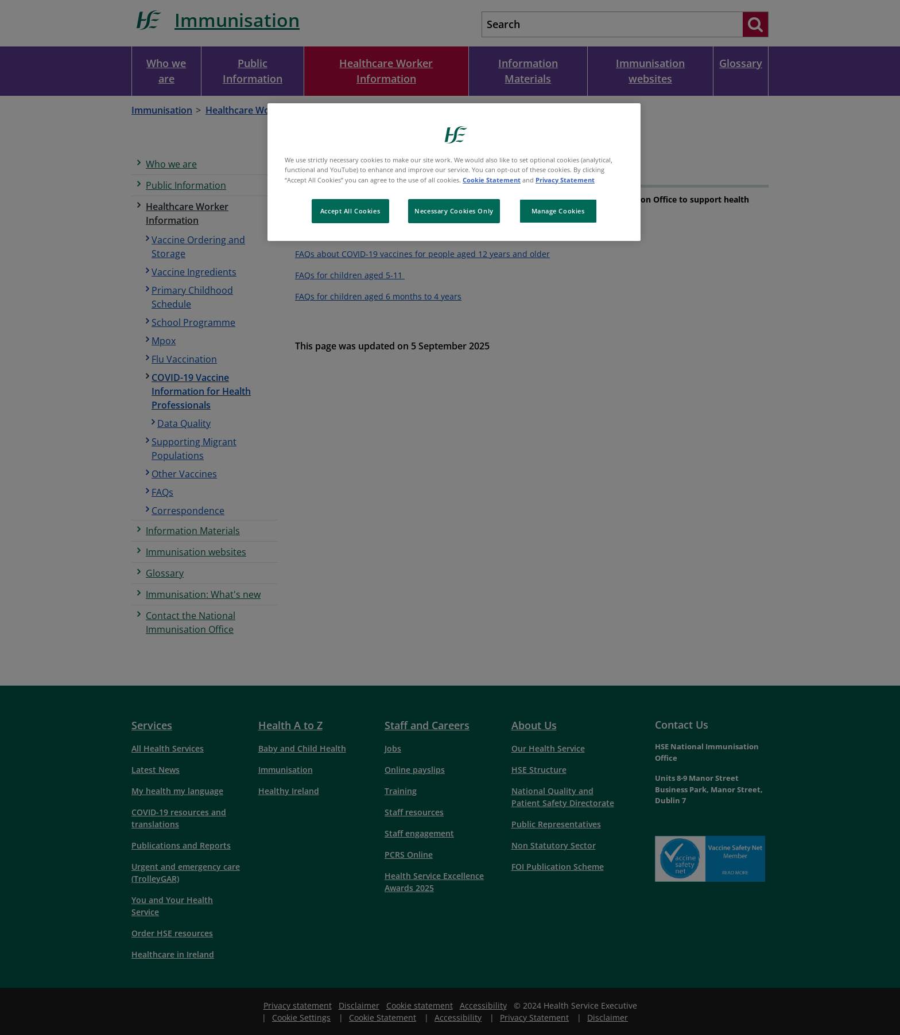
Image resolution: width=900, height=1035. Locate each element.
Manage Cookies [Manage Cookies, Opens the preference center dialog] (558, 211)
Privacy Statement (565, 180)
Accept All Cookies (350, 211)
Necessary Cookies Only (454, 211)
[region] (454, 171)
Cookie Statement (492, 180)
